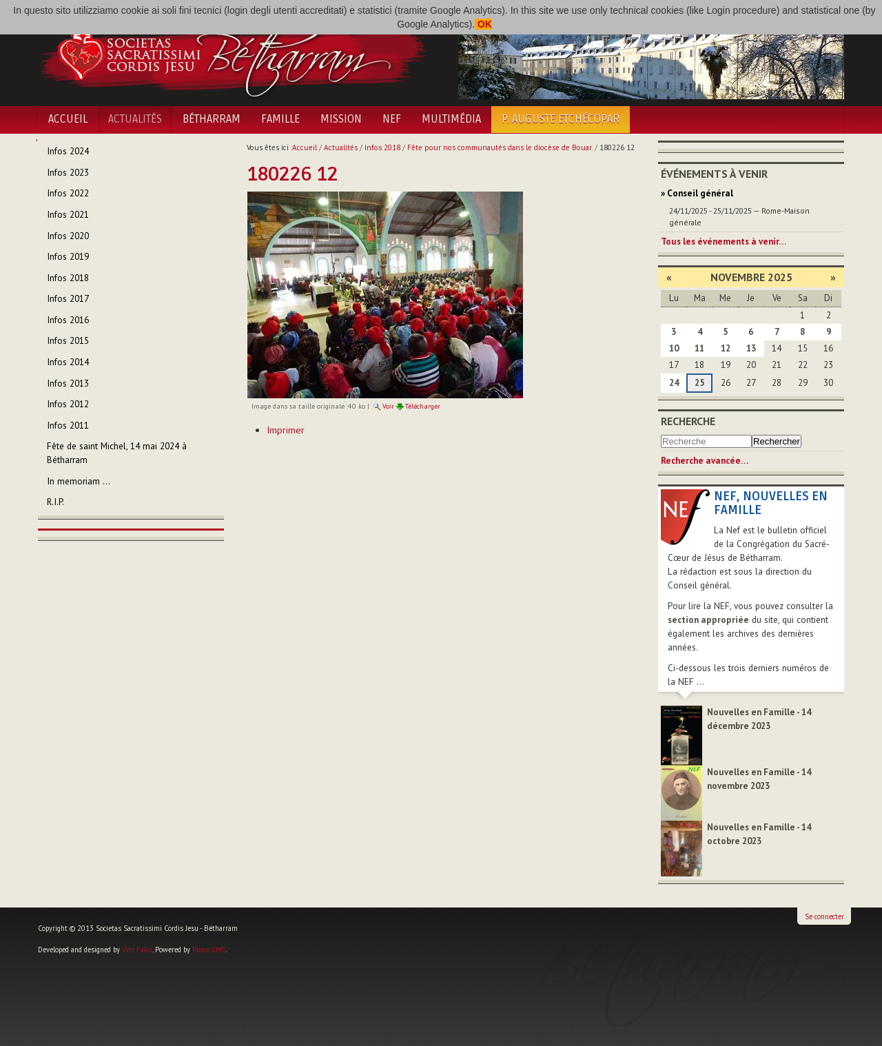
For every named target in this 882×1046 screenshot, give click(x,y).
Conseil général (700, 193)
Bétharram (211, 119)
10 (674, 348)
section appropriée (708, 620)
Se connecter (824, 916)
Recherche (688, 421)
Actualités (135, 119)
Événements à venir (714, 174)
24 (674, 383)
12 (725, 348)
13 (751, 348)
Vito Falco (137, 949)
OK (483, 24)
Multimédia (451, 119)
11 (699, 348)
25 (699, 383)
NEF (391, 119)
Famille (280, 119)
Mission (341, 119)
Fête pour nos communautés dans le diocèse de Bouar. (500, 147)
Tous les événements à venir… (723, 241)
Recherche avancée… (704, 460)
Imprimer (286, 430)
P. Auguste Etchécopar (560, 119)
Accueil (68, 119)
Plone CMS (209, 949)
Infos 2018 (382, 147)
